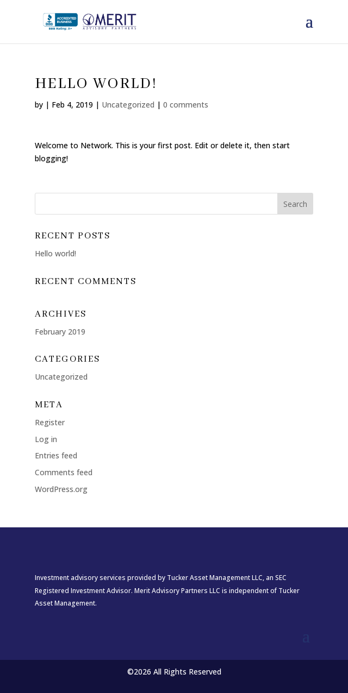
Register (50, 422)
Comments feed (63, 472)
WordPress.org (61, 489)
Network (95, 145)
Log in (46, 439)
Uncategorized (128, 104)
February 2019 (60, 331)
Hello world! (55, 253)
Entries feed (56, 455)
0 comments (185, 104)
